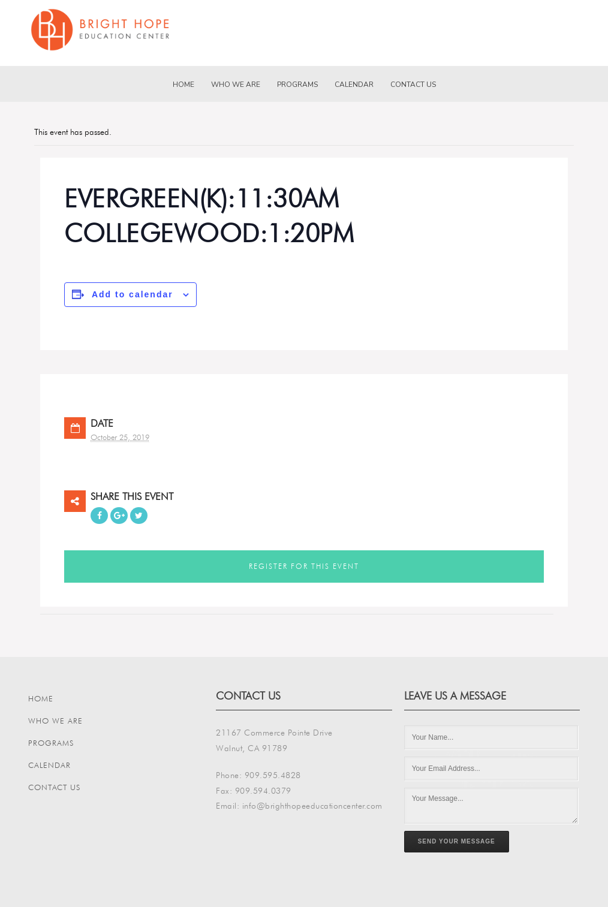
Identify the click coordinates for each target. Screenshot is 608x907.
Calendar (354, 84)
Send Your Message (456, 841)
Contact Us (413, 84)
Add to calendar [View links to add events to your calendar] (132, 294)
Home (183, 84)
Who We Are (235, 84)
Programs (297, 84)
